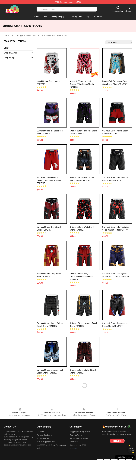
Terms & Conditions (44, 435)
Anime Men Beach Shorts (56, 35)
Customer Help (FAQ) (78, 445)
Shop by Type (17, 35)
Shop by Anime (10, 53)
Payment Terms (76, 435)
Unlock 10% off (131, 449)
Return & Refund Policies (79, 438)
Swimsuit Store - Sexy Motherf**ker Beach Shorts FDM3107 (81, 277)
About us (40, 432)
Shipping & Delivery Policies (80, 432)
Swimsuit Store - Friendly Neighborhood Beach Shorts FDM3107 (49, 180)
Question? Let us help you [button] (125, 457)
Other (6, 48)
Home (6, 35)
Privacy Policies (43, 438)
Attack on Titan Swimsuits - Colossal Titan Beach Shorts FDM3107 (82, 84)
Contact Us (74, 442)
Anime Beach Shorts (34, 35)
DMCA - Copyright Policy (46, 442)
